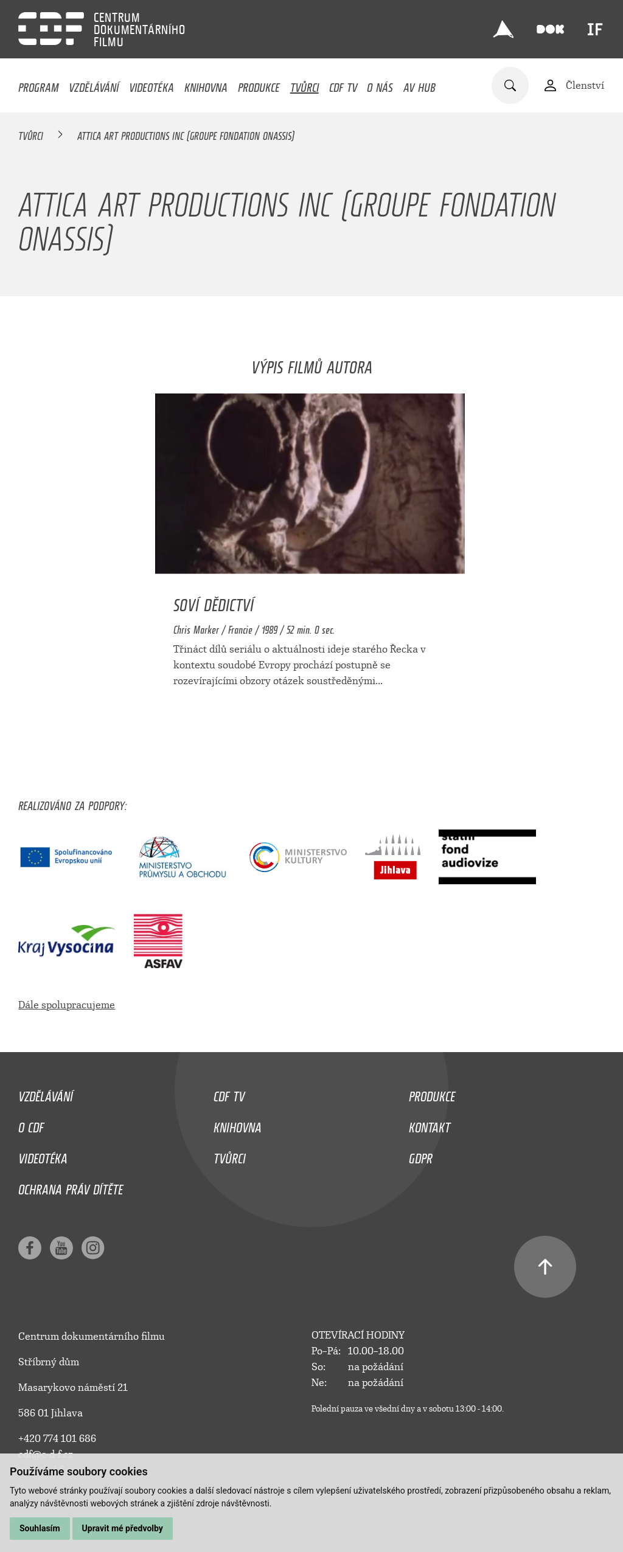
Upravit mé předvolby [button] (122, 1528)
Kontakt (429, 1124)
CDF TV (343, 84)
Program (38, 84)
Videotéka (151, 84)
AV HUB (419, 84)
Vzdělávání (94, 84)
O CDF (31, 1124)
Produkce (259, 84)
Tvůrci (304, 84)
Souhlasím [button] (39, 1528)
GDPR (421, 1155)
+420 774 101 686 (57, 1438)
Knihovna (206, 84)
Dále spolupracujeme (66, 1005)
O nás (380, 84)
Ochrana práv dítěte (70, 1186)
